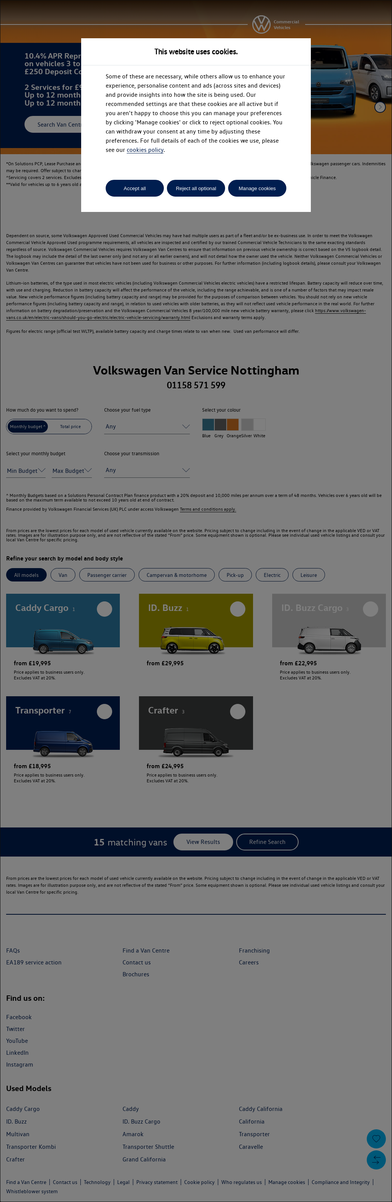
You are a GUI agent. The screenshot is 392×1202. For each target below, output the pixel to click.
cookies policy (145, 149)
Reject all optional (196, 188)
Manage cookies (257, 188)
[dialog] (196, 601)
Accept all (135, 188)
